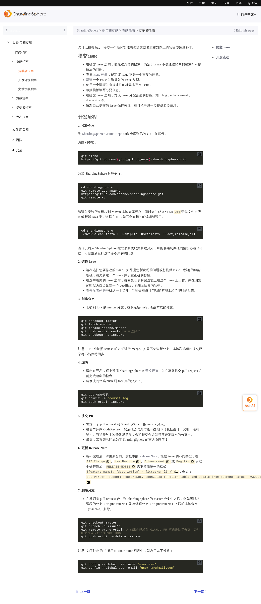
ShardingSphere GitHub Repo (102, 133)
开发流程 (222, 57)
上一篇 (82, 591)
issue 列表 (100, 74)
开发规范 (151, 370)
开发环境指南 (25, 79)
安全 (14, 150)
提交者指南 (20, 108)
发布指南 (19, 117)
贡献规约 (19, 99)
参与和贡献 (19, 43)
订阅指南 (18, 52)
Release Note (148, 456)
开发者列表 (97, 290)
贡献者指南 (23, 70)
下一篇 (200, 591)
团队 (14, 140)
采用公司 (17, 130)
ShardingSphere (88, 30)
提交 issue (223, 47)
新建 (89, 79)
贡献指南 (19, 62)
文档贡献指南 (25, 88)
